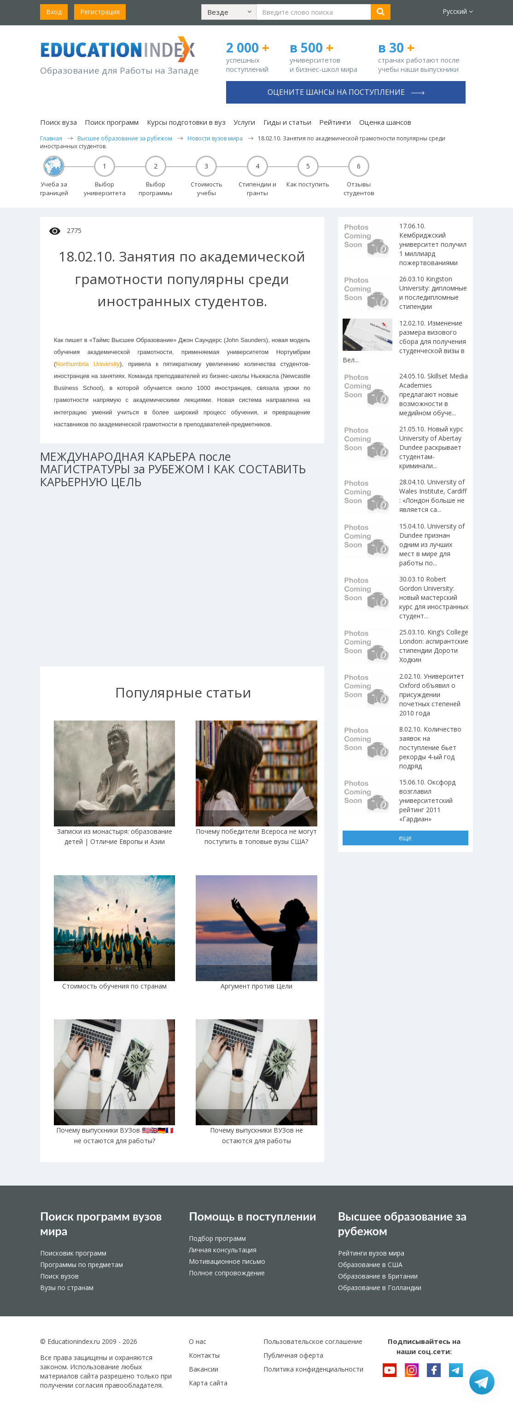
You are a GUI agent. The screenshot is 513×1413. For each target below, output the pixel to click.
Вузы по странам (66, 1287)
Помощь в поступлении (252, 1216)
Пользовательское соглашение (312, 1341)
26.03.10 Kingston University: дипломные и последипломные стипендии (433, 292)
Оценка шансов (385, 122)
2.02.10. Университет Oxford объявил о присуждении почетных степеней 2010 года (431, 694)
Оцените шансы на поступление (346, 92)
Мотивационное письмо (227, 1261)
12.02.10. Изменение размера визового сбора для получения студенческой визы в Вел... (404, 341)
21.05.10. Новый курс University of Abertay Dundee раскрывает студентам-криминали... (431, 447)
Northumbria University (88, 364)
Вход (54, 11)
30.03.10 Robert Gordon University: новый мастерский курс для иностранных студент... (433, 597)
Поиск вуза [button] (58, 122)
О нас (197, 1341)
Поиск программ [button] (112, 122)
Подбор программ (217, 1238)
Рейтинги (335, 122)
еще (405, 837)
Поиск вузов (59, 1276)
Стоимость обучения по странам (114, 986)
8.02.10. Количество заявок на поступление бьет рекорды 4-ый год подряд (430, 747)
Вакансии (203, 1369)
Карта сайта (208, 1382)
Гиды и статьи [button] (287, 122)
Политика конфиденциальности (313, 1369)
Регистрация (100, 11)
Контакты (204, 1355)
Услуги (244, 122)
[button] (228, 12)
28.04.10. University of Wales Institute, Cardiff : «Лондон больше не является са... (432, 495)
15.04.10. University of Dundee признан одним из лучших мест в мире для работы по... (432, 544)
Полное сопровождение (227, 1272)
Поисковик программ (73, 1253)
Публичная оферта (293, 1355)
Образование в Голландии (379, 1287)
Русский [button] (458, 11)
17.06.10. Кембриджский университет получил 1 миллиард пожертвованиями (432, 244)
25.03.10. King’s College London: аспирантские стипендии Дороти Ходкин (433, 646)
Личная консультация (222, 1249)
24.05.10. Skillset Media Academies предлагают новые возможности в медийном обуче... (433, 394)
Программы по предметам (81, 1264)
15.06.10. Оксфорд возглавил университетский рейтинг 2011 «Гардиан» (427, 800)
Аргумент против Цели (256, 986)
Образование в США (370, 1264)
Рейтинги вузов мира (371, 1253)
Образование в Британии (378, 1276)
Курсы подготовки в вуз (186, 122)
